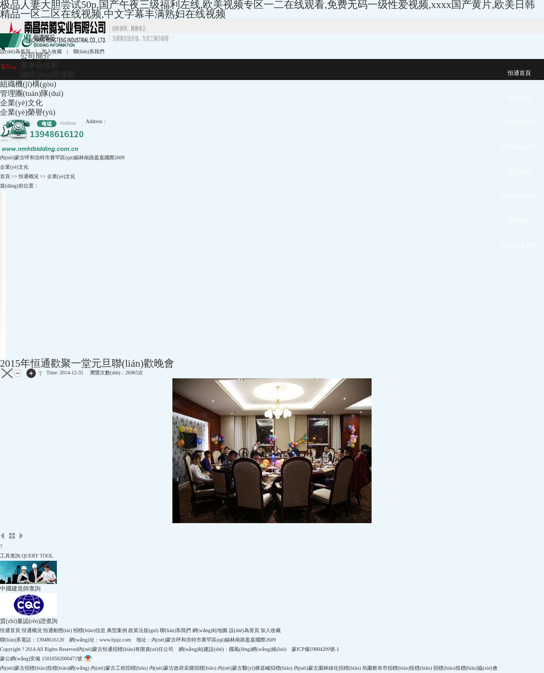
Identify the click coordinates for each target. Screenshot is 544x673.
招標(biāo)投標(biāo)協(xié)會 (465, 668)
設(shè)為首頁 (15, 51)
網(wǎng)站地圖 (209, 630)
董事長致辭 (39, 65)
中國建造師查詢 (20, 588)
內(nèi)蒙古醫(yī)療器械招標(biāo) (255, 668)
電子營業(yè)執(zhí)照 (112, 658)
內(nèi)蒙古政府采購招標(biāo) (183, 668)
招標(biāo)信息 (89, 630)
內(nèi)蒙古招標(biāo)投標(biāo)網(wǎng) (44, 668)
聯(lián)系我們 (88, 51)
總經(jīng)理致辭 (47, 74)
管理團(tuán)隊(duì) (31, 93)
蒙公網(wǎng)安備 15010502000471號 (41, 658)
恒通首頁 (10, 630)
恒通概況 (32, 630)
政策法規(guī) (143, 630)
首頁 (5, 176)
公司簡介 (35, 55)
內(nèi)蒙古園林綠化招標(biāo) (327, 668)
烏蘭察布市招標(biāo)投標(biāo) (397, 668)
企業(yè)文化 (21, 102)
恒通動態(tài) (57, 630)
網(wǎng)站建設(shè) (201, 649)
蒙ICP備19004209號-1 (315, 649)
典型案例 (117, 630)
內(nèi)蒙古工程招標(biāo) (119, 668)
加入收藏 (52, 51)
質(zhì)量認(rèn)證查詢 (29, 621)
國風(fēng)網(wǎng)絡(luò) (257, 649)
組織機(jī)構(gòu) (28, 84)
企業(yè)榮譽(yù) (27, 112)
